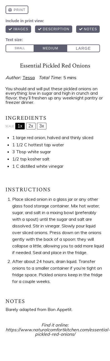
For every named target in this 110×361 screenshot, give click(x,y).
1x (20, 126)
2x (31, 126)
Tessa (28, 77)
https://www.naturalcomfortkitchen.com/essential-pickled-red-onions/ (58, 332)
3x (41, 126)
